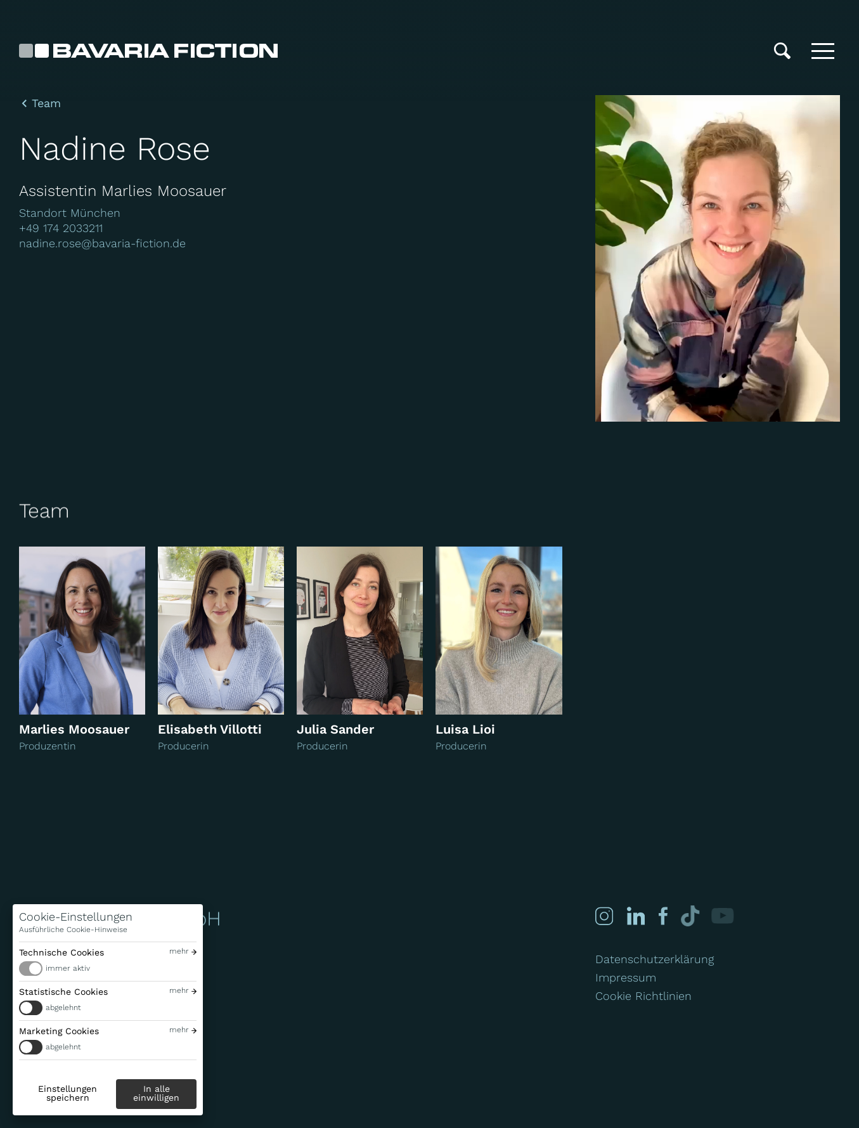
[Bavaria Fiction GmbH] (148, 51)
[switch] (108, 968)
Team (46, 103)
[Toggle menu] (823, 51)
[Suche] (782, 51)
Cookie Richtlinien (643, 995)
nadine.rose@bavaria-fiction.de (102, 243)
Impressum (625, 977)
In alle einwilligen (156, 1093)
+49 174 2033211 (61, 228)
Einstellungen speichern (67, 1093)
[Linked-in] (636, 915)
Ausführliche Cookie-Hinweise (73, 929)
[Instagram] (604, 915)
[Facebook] (662, 915)
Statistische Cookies (63, 992)
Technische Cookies (61, 952)
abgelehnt (63, 1007)
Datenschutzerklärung (654, 959)
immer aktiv (68, 968)
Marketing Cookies (59, 1031)
